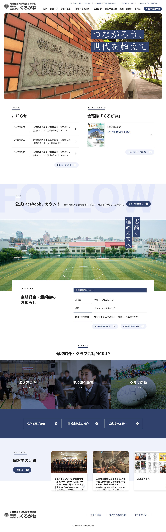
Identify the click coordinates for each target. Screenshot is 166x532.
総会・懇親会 (126, 9)
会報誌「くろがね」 (82, 9)
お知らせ (54, 9)
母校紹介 (98, 9)
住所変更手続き (36, 423)
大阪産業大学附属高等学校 (104, 3)
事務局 (138, 9)
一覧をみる (19, 470)
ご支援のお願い (118, 423)
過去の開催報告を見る (102, 326)
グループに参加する (136, 204)
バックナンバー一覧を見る (137, 152)
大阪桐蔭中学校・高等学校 (147, 3)
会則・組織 (95, 514)
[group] (69, 470)
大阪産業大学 (126, 3)
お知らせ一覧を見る (64, 165)
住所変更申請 (154, 8)
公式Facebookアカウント (79, 3)
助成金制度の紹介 (78, 423)
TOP (45, 9)
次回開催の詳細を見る (131, 326)
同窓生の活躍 (111, 9)
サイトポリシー (141, 514)
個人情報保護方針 (117, 514)
